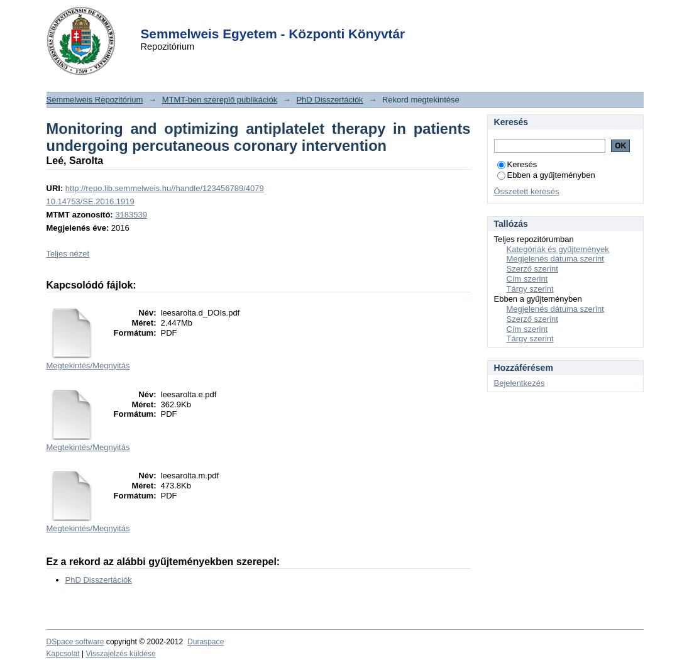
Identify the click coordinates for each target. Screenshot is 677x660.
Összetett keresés (526, 191)
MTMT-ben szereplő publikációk (220, 99)
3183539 (131, 214)
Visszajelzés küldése (120, 653)
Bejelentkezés (519, 383)
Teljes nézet (68, 253)
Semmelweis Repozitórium (95, 99)
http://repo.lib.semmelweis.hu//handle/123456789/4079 (164, 188)
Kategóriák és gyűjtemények (558, 249)
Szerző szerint (532, 268)
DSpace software (75, 641)
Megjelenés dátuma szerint (555, 258)
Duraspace (205, 641)
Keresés (517, 164)
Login (316, 18)
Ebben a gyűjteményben (546, 175)
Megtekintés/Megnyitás (88, 365)
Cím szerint (527, 278)
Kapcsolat (63, 653)
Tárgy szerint (530, 289)
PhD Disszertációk (329, 99)
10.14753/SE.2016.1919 (91, 201)
